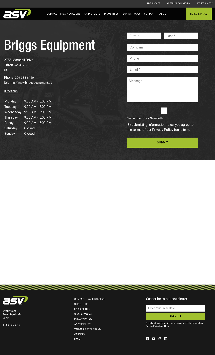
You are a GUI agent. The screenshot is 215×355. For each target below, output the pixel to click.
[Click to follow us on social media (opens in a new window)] (148, 339)
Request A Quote (204, 4)
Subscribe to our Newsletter (146, 118)
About (163, 13)
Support (150, 13)
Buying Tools (132, 13)
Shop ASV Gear (83, 314)
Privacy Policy (83, 319)
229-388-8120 (25, 77)
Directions (11, 91)
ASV (17, 13)
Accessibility (82, 324)
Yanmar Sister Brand (87, 329)
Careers (79, 334)
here (186, 130)
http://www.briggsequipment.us (33, 83)
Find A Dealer (144, 4)
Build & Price (199, 13)
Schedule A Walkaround (173, 4)
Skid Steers (92, 13)
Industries (111, 13)
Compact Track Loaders (64, 13)
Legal (77, 339)
